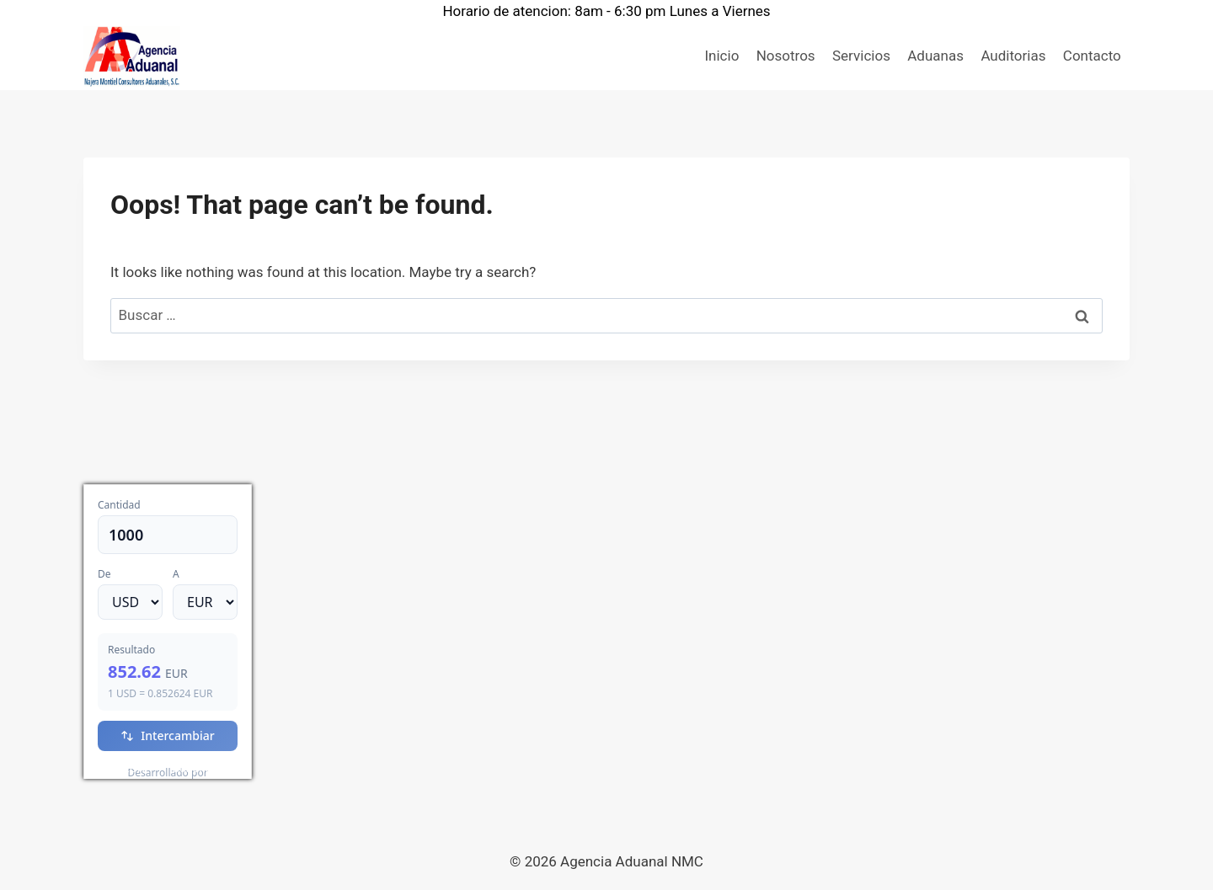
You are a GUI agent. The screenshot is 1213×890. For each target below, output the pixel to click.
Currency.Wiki (205, 768)
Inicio (721, 55)
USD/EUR (121, 768)
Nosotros (785, 55)
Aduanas (935, 55)
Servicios (861, 55)
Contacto (1092, 55)
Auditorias (1013, 55)
